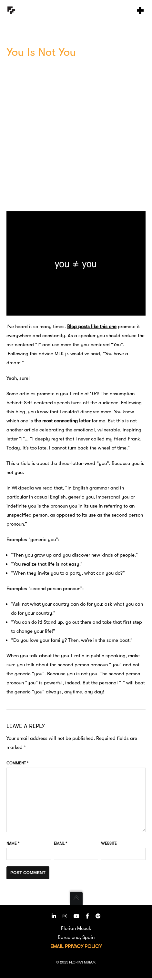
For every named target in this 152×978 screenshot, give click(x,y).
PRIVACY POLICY (83, 946)
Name (12, 843)
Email (60, 843)
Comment (17, 763)
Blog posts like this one (92, 326)
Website (109, 843)
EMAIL (57, 946)
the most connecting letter (62, 421)
